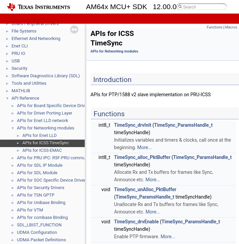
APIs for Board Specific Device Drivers (54, 105)
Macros (231, 27)
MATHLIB (21, 90)
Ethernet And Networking (36, 38)
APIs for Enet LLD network (42, 120)
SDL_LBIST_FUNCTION (39, 224)
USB (16, 60)
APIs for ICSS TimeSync (45, 142)
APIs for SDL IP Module (39, 165)
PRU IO (18, 53)
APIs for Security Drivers (40, 187)
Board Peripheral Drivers (35, 23)
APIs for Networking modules (45, 127)
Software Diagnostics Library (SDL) (46, 75)
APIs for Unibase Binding (41, 202)
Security (19, 68)
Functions (215, 27)
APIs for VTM (30, 209)
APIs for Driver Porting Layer (44, 113)
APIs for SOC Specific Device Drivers (52, 180)
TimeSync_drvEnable (136, 221)
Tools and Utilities (29, 83)
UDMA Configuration (37, 232)
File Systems (24, 31)
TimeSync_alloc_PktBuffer (142, 157)
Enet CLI (20, 45)
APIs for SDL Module (37, 172)
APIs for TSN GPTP (35, 195)
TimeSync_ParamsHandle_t (183, 125)
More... (144, 147)
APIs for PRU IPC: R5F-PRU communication (59, 157)
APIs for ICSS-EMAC (42, 150)
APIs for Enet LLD (39, 135)
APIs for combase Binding (42, 217)
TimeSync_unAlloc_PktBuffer (145, 189)
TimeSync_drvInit (133, 125)
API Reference (25, 98)
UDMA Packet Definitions (41, 239)
